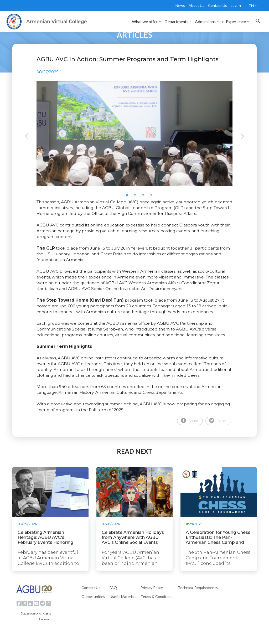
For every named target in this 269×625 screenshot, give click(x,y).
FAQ (113, 587)
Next (242, 136)
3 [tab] (144, 196)
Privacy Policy (152, 587)
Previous (26, 136)
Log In (236, 5)
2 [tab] (136, 196)
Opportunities (93, 596)
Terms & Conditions (157, 596)
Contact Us (217, 5)
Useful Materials (123, 596)
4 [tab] (152, 196)
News (180, 5)
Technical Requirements (198, 587)
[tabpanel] (134, 133)
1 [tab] (128, 196)
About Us (196, 5)
